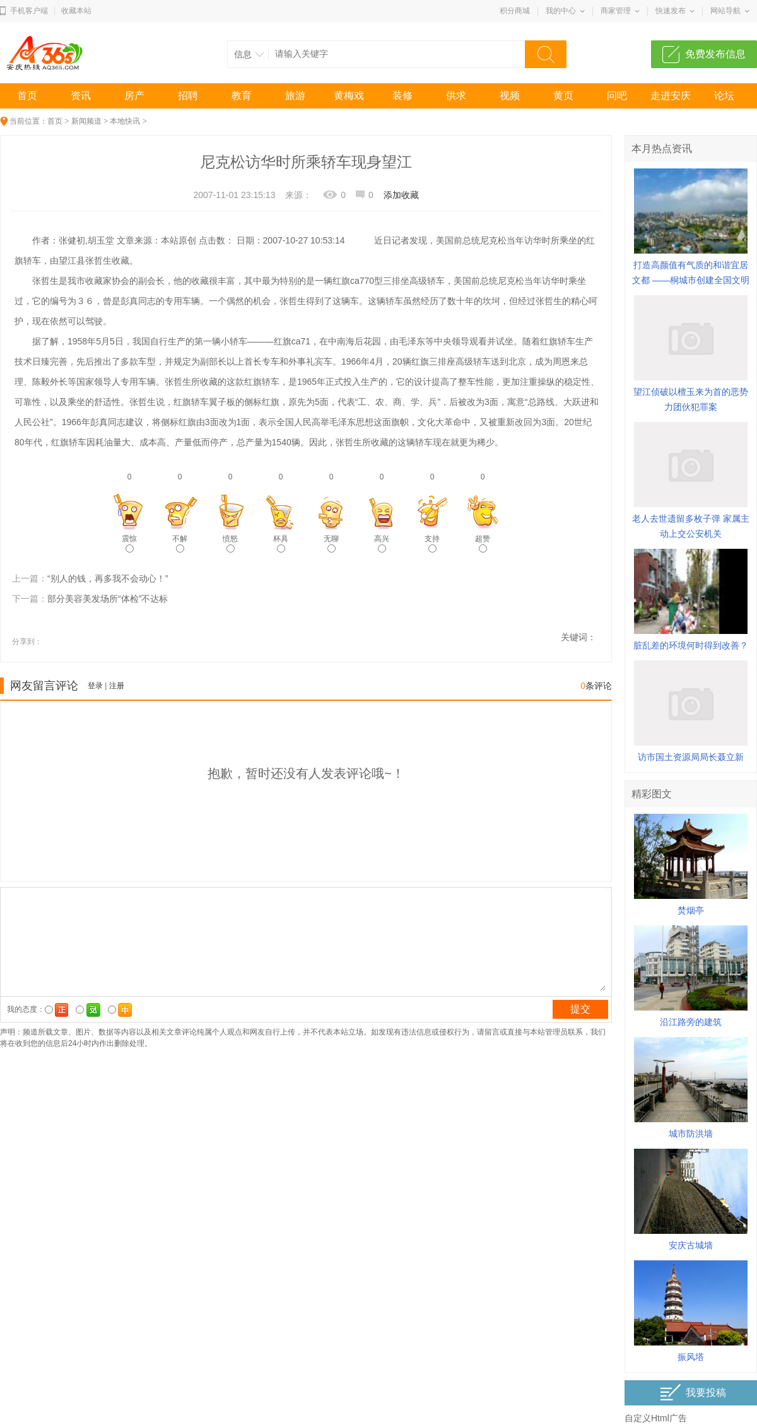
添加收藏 (401, 195)
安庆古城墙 (691, 1245)
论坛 (724, 95)
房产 (134, 95)
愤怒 (230, 543)
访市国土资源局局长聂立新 (691, 757)
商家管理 (616, 10)
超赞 (482, 543)
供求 (456, 95)
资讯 (81, 95)
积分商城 (515, 10)
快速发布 (670, 10)
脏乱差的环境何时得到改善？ (690, 645)
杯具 (280, 543)
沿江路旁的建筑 (691, 1022)
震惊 (129, 543)
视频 (510, 95)
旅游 (295, 95)
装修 (402, 95)
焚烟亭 (691, 910)
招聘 (188, 95)
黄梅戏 (349, 95)
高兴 (381, 543)
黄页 (563, 95)
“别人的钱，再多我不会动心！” (107, 578)
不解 (179, 543)
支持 (432, 543)
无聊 (331, 543)
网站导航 (725, 10)
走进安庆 (670, 95)
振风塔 (691, 1357)
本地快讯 (125, 121)
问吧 (617, 95)
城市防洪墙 (691, 1134)
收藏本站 (76, 10)
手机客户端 (29, 10)
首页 (27, 95)
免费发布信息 (715, 54)
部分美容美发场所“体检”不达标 (107, 599)
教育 (242, 95)
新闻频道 (86, 121)
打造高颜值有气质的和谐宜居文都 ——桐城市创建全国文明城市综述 (690, 280)
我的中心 (561, 10)
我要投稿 (693, 1392)
